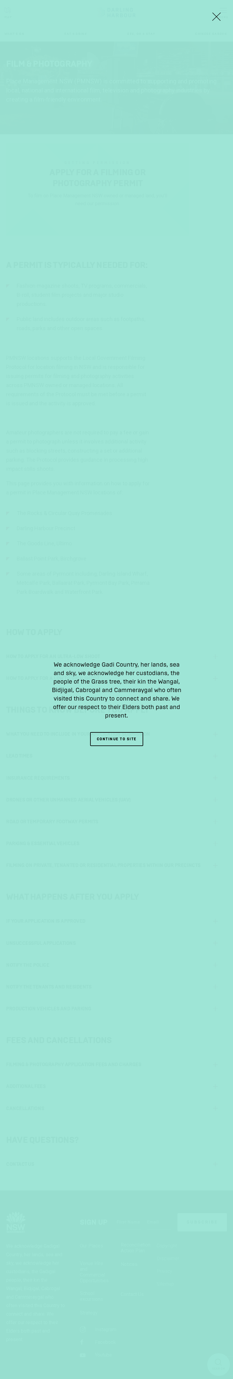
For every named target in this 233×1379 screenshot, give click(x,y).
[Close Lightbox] (216, 16)
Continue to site (117, 739)
